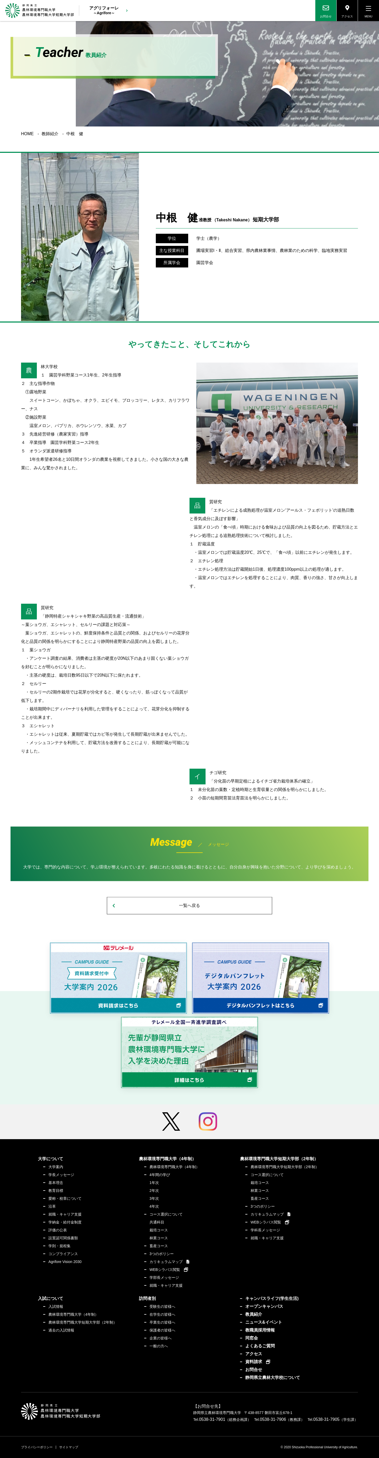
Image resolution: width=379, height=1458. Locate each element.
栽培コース (158, 1230)
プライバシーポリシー (37, 1447)
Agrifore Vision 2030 (65, 1262)
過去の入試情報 (61, 1330)
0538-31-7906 (273, 1419)
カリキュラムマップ (166, 1262)
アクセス (253, 1354)
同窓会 (251, 1338)
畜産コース (158, 1246)
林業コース (158, 1238)
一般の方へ (158, 1346)
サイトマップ (68, 1447)
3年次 (154, 1198)
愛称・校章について (65, 1198)
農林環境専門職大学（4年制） (174, 1167)
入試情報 (55, 1306)
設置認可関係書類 (63, 1238)
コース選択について (166, 1214)
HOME (27, 134)
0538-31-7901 (212, 1419)
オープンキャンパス (264, 1306)
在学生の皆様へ (162, 1314)
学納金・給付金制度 (65, 1222)
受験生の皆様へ (162, 1306)
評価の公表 (57, 1230)
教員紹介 (253, 1314)
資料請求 (253, 1361)
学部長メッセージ (164, 1277)
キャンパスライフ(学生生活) (272, 1298)
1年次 (154, 1183)
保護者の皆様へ (162, 1330)
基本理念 (55, 1183)
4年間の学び (159, 1175)
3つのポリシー (161, 1254)
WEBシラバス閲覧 (164, 1269)
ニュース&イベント (263, 1322)
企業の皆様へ (160, 1338)
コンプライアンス (63, 1254)
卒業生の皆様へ (162, 1322)
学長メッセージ (61, 1175)
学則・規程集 (59, 1246)
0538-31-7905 (326, 1419)
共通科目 (156, 1222)
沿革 (52, 1206)
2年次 (154, 1190)
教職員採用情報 (260, 1330)
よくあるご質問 (260, 1346)
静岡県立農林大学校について (272, 1377)
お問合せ (253, 1369)
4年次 (154, 1206)
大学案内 (55, 1167)
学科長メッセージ (265, 1230)
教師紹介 (50, 134)
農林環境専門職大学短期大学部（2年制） (285, 1167)
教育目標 (55, 1190)
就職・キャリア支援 (65, 1214)
